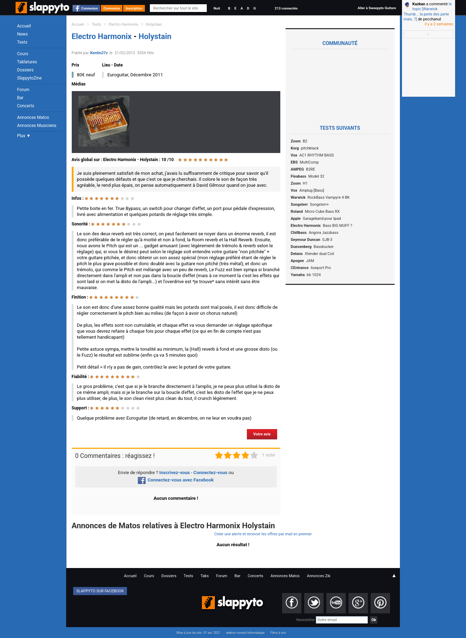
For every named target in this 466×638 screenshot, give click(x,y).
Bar (20, 97)
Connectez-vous (210, 472)
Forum (23, 89)
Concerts (25, 105)
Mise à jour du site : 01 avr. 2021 (198, 632)
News (22, 34)
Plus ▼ (24, 135)
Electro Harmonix (123, 24)
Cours (22, 53)
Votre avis (261, 434)
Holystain (154, 24)
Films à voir (278, 632)
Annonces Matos (33, 117)
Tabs (204, 576)
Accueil (24, 26)
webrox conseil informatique (245, 632)
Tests (22, 42)
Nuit (216, 8)
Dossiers (25, 70)
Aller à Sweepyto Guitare (377, 8)
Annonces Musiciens (37, 125)
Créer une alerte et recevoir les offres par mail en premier (263, 534)
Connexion (89, 8)
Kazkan (419, 4)
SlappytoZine (29, 78)
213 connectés (286, 8)
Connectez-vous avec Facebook (175, 480)
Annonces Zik (319, 576)
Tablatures (27, 61)
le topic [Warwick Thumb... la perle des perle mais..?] (428, 11)
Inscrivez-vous (174, 472)
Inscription (134, 8)
